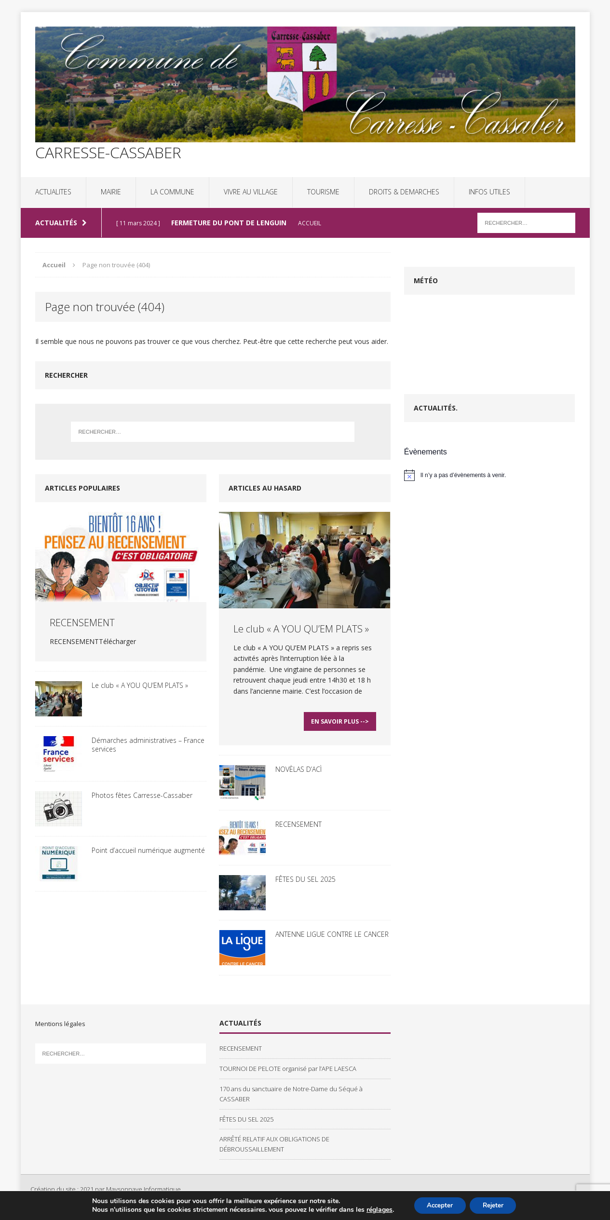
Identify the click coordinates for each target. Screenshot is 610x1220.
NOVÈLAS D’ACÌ (298, 773)
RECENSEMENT (82, 622)
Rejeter (495, 1204)
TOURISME (323, 191)
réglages (375, 1209)
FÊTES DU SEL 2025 (305, 883)
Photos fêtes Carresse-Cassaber (142, 795)
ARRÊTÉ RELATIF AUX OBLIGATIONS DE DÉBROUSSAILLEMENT (274, 1147)
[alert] (489, 475)
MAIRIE (111, 191)
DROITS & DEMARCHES (404, 191)
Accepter (437, 1204)
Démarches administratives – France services (148, 745)
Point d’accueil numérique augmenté (148, 850)
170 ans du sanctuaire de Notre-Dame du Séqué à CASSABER (291, 1097)
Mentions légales (60, 1027)
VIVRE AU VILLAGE (251, 191)
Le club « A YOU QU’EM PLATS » (140, 685)
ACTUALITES (53, 191)
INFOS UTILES (489, 191)
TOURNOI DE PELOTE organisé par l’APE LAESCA (287, 1072)
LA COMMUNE (172, 191)
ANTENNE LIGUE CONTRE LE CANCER (332, 938)
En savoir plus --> (340, 725)
